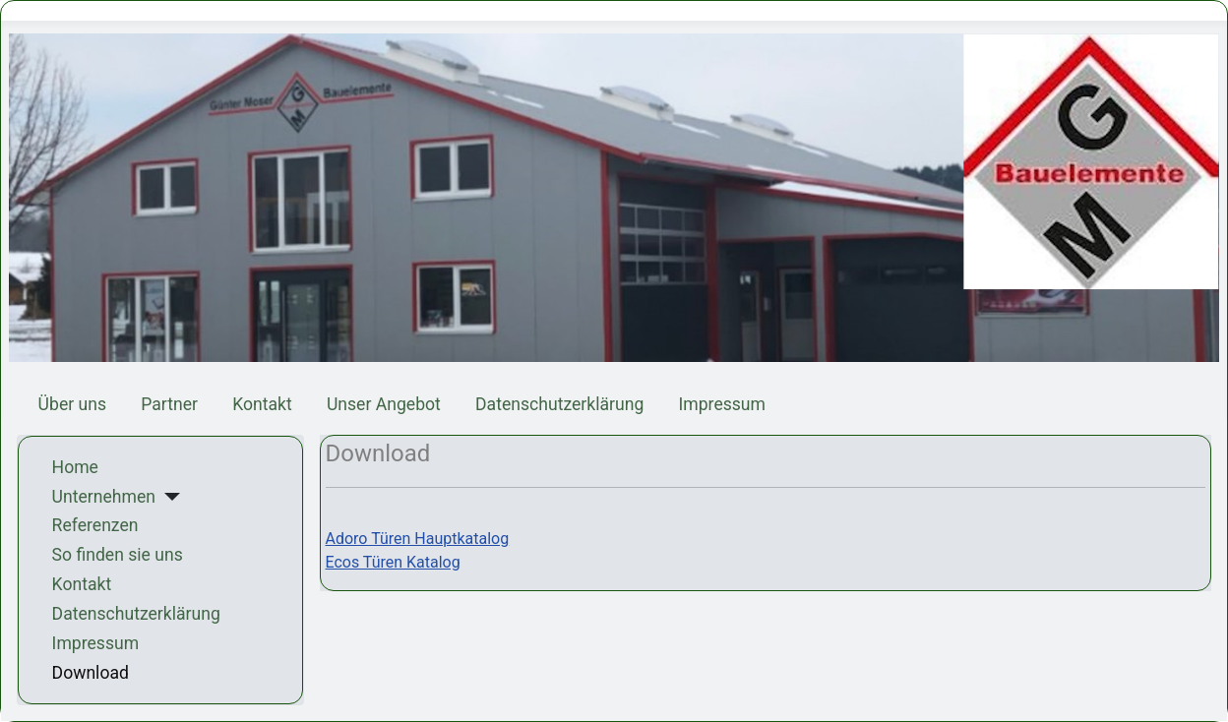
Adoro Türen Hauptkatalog (418, 538)
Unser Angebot (384, 404)
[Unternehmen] (167, 497)
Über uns (72, 404)
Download (90, 673)
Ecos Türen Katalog (393, 562)
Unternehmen (103, 497)
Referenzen (95, 525)
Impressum (722, 404)
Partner (169, 404)
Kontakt (262, 404)
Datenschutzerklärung (559, 404)
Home (75, 467)
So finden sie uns (117, 555)
